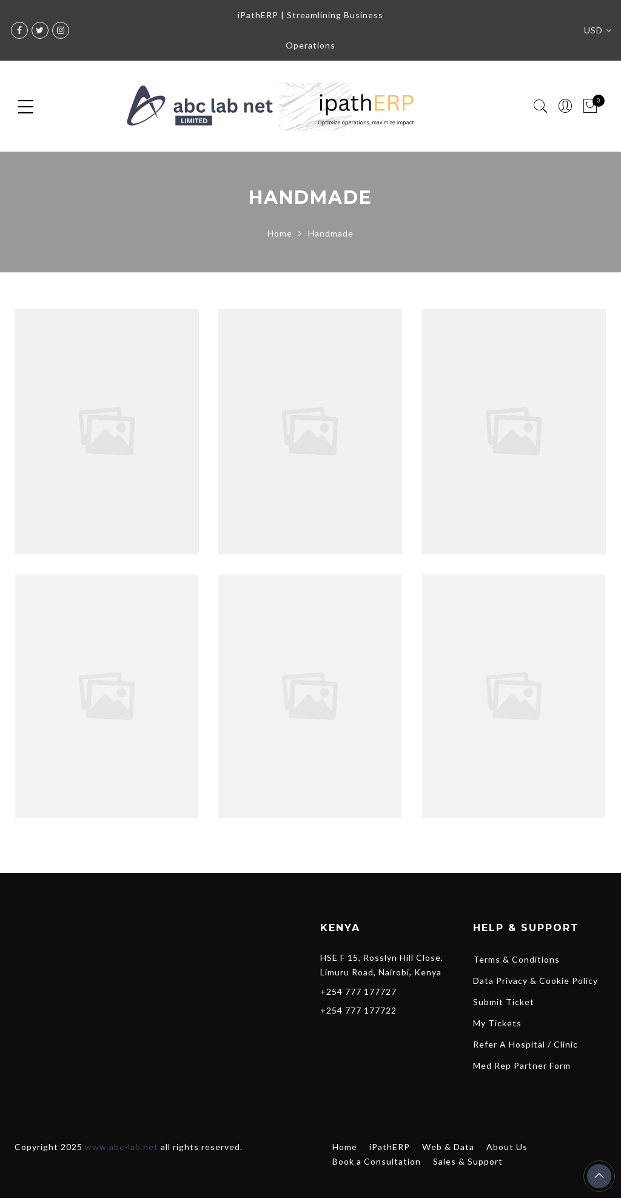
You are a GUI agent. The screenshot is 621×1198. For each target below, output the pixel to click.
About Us (507, 1147)
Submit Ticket (503, 1002)
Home (279, 233)
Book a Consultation (376, 1161)
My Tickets (497, 1023)
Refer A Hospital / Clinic (525, 1044)
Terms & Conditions (516, 959)
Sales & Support (468, 1161)
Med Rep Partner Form (522, 1065)
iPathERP (389, 1147)
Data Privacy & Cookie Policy (535, 980)
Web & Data (448, 1147)
